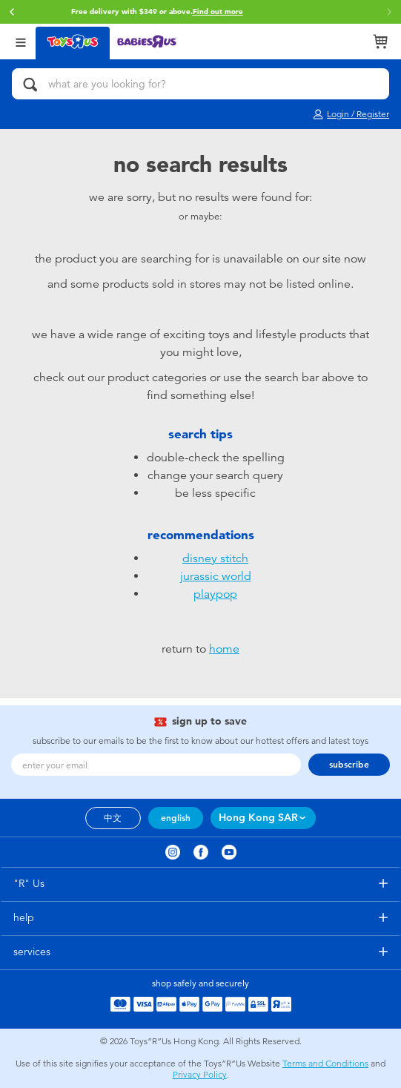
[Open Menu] (21, 41)
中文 (113, 818)
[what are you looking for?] (200, 84)
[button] (389, 12)
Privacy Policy (200, 1074)
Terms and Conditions (325, 1063)
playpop (215, 594)
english (175, 818)
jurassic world (215, 576)
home (224, 649)
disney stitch (215, 558)
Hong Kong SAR (258, 817)
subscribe (349, 764)
